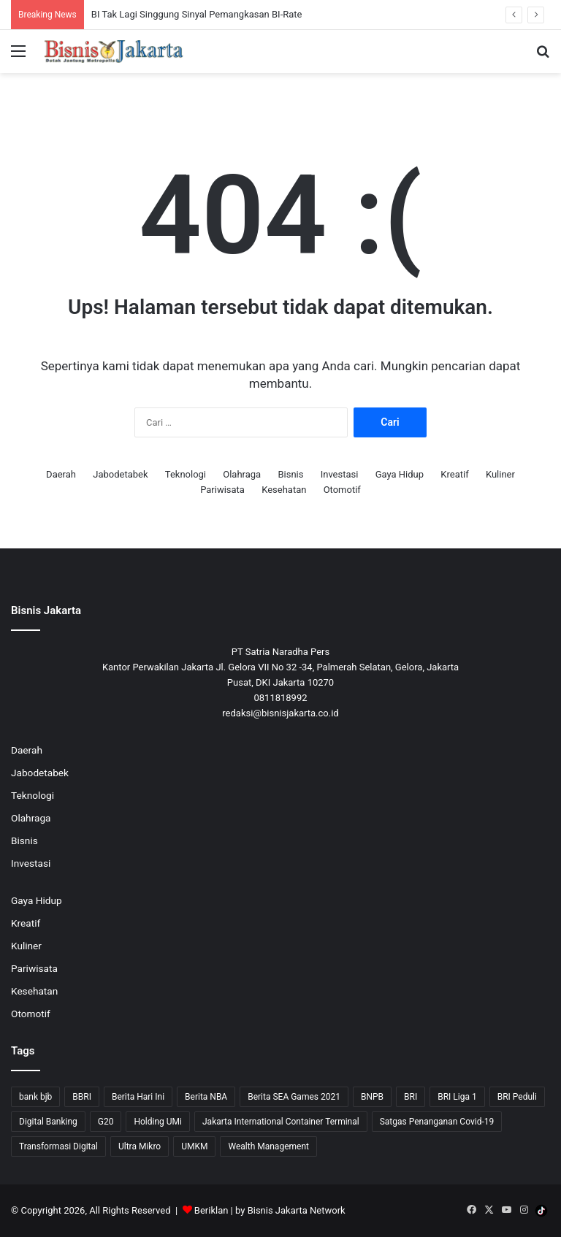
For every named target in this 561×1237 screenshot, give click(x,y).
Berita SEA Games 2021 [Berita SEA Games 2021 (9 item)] (294, 1097)
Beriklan (211, 1210)
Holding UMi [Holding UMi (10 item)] (158, 1122)
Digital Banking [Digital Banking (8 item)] (48, 1122)
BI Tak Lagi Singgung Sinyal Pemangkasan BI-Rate (196, 14)
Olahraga (242, 474)
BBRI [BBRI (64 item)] (81, 1097)
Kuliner (500, 474)
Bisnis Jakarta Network (297, 1210)
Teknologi (185, 474)
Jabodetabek (120, 474)
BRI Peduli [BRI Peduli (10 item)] (517, 1097)
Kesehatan (284, 489)
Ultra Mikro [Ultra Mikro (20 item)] (139, 1146)
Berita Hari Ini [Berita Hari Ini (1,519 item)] (138, 1097)
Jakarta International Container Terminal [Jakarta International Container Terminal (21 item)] (280, 1122)
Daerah (61, 474)
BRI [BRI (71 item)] (410, 1097)
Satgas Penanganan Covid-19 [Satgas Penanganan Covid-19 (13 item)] (437, 1122)
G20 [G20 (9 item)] (106, 1122)
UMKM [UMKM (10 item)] (194, 1146)
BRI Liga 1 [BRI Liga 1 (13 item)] (457, 1097)
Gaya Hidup (399, 474)
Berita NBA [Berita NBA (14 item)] (206, 1097)
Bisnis (290, 474)
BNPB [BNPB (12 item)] (372, 1097)
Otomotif (342, 489)
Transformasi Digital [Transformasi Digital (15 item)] (58, 1146)
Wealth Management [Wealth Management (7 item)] (268, 1146)
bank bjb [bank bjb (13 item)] (35, 1097)
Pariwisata (222, 489)
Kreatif (454, 474)
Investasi (340, 474)
